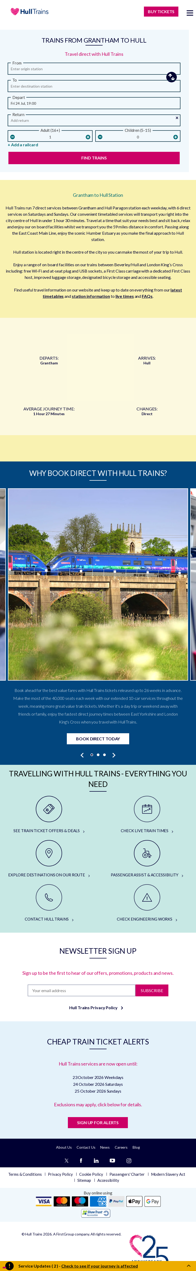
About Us (64, 1147)
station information (91, 296)
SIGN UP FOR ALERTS (98, 1122)
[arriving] (94, 88)
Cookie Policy (91, 1174)
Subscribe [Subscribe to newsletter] (152, 990)
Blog (136, 1147)
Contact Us (86, 1147)
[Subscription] (81, 990)
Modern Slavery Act (168, 1174)
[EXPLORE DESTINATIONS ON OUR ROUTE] (49, 859)
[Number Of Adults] (50, 137)
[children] (138, 137)
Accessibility (108, 1180)
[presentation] (82, 755)
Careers (121, 1147)
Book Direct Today (98, 738)
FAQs (147, 296)
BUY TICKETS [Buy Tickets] (161, 11)
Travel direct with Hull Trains (94, 54)
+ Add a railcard (23, 144)
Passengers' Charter (127, 1174)
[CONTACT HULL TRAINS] (49, 903)
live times (124, 296)
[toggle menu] (190, 12)
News (105, 1147)
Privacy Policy (60, 1174)
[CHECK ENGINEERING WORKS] (147, 903)
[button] (94, 102)
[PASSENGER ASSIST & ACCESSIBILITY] (147, 859)
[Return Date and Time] (94, 122)
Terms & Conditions (25, 1174)
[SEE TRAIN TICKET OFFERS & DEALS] (49, 815)
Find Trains (94, 157)
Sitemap (84, 1180)
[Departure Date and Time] (94, 105)
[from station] (94, 70)
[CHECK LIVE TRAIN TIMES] (147, 815)
